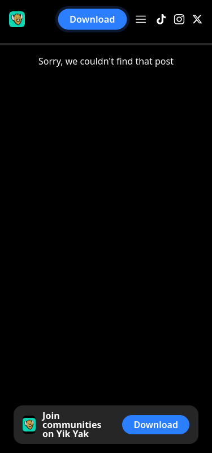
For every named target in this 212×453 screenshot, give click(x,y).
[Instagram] (179, 19)
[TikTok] (161, 19)
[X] (197, 19)
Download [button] (92, 19)
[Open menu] (141, 19)
